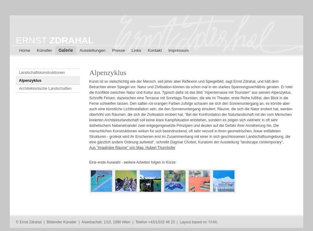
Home (24, 50)
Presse (118, 50)
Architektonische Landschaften (45, 88)
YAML (213, 222)
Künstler (44, 50)
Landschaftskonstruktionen (42, 72)
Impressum (178, 50)
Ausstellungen (92, 50)
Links (136, 50)
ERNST (55, 40)
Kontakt (155, 50)
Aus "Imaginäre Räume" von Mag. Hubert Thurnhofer (132, 148)
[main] (193, 134)
